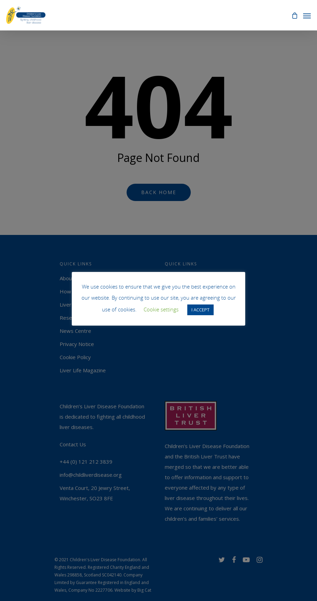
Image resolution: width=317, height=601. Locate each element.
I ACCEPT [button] (200, 310)
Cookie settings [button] (161, 309)
